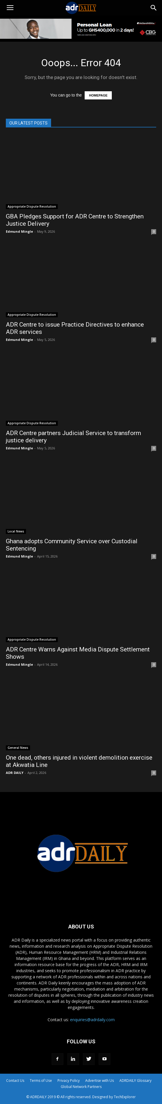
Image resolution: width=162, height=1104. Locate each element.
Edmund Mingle (19, 231)
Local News (16, 531)
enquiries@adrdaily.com (92, 1019)
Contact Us (15, 1080)
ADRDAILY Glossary (135, 1080)
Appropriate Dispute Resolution (32, 206)
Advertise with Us (99, 1080)
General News (18, 748)
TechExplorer (125, 1096)
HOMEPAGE (98, 95)
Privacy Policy (69, 1080)
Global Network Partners (81, 1086)
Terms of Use (41, 1080)
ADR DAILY (14, 772)
